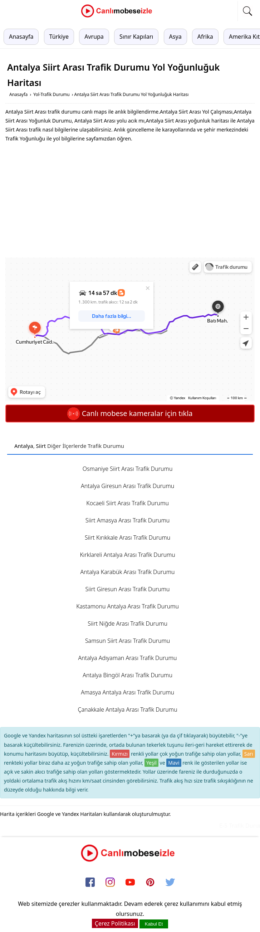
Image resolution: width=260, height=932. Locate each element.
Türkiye (59, 36)
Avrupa (94, 36)
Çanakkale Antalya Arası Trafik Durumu (127, 709)
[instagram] (110, 882)
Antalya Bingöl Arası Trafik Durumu (127, 675)
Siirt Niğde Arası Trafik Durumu (127, 623)
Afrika (205, 36)
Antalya (23, 445)
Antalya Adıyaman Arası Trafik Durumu (127, 658)
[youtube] (130, 882)
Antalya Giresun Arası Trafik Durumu (127, 486)
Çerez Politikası (115, 923)
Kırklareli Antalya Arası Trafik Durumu (127, 555)
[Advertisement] (130, 200)
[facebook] (90, 882)
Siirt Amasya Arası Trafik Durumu (127, 520)
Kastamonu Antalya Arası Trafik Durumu (127, 606)
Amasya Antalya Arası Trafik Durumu (127, 692)
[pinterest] (150, 882)
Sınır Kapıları (136, 36)
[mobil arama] (247, 11)
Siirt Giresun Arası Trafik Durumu (127, 589)
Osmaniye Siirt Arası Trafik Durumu (128, 469)
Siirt (41, 445)
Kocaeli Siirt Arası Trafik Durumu (127, 503)
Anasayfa (21, 36)
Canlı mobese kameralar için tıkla (129, 413)
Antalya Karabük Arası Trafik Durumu (127, 572)
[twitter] (170, 882)
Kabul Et (154, 924)
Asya (175, 36)
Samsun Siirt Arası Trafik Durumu (127, 641)
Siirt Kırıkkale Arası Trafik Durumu (127, 537)
